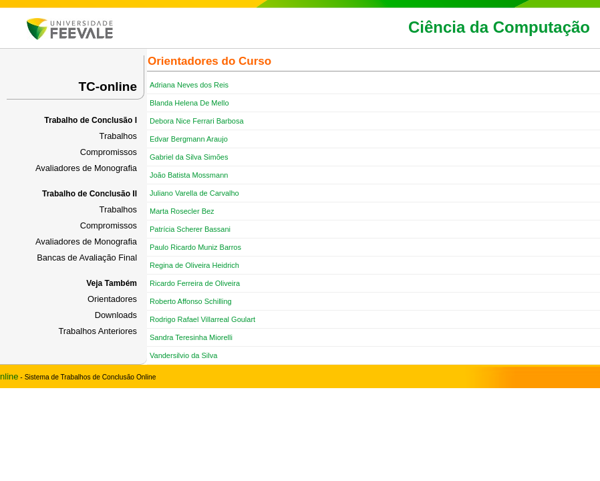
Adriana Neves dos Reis (189, 85)
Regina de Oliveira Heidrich (194, 265)
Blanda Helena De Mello (189, 103)
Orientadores (112, 299)
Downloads (116, 315)
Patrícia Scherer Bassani (190, 229)
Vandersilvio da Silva (183, 355)
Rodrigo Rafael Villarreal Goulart (202, 319)
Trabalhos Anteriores (97, 331)
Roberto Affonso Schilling (191, 301)
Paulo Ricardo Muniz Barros (195, 247)
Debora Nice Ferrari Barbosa (197, 121)
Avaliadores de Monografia (86, 168)
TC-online (107, 86)
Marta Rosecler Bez (182, 211)
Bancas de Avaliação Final (87, 258)
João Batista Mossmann (189, 175)
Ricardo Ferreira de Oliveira (195, 283)
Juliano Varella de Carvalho (194, 193)
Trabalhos (118, 136)
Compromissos (108, 152)
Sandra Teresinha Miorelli (191, 337)
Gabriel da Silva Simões (189, 157)
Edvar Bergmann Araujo (189, 139)
